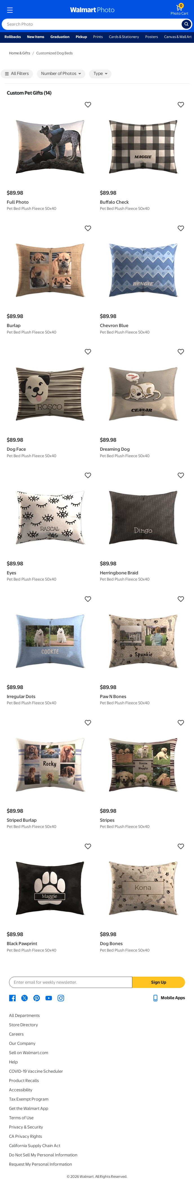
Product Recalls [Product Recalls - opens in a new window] (24, 1080)
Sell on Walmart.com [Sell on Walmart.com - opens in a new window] (28, 1052)
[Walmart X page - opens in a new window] (24, 997)
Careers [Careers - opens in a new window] (16, 1034)
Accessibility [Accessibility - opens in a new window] (20, 1089)
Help (13, 1062)
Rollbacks (13, 37)
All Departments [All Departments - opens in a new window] (24, 1015)
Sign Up (158, 982)
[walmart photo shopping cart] (179, 10)
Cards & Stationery (124, 37)
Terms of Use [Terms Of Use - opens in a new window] (21, 1117)
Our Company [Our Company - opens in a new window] (22, 1043)
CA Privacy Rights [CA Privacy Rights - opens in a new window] (25, 1136)
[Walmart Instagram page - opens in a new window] (60, 997)
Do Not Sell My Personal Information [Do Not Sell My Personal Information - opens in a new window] (43, 1155)
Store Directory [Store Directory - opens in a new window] (23, 1024)
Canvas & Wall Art (178, 37)
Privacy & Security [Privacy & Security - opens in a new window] (26, 1127)
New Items (35, 37)
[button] (50, 105)
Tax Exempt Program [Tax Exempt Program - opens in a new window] (28, 1099)
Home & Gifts (19, 53)
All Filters (17, 74)
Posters (151, 37)
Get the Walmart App (28, 1108)
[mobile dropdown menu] (10, 10)
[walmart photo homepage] (92, 10)
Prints (98, 37)
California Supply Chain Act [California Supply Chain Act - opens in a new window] (34, 1145)
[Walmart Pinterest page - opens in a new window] (36, 997)
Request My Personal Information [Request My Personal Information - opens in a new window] (40, 1164)
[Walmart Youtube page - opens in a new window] (48, 997)
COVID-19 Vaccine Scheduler (36, 1071)
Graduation (60, 37)
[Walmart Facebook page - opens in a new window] (12, 997)
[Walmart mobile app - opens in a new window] (168, 997)
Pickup (81, 37)
